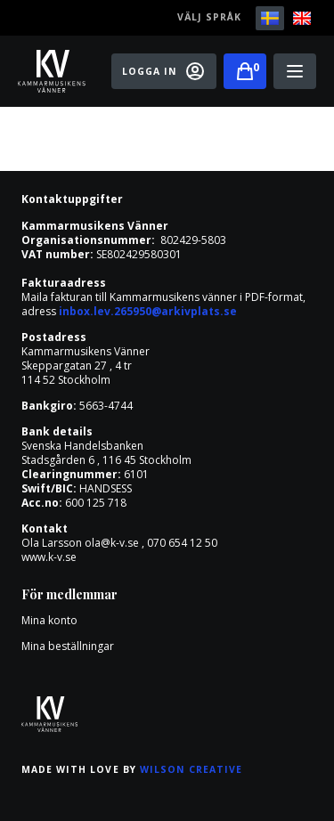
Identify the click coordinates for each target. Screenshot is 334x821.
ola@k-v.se (112, 542)
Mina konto (49, 620)
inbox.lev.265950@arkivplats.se (148, 311)
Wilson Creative (191, 769)
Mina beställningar (67, 646)
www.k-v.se (49, 557)
